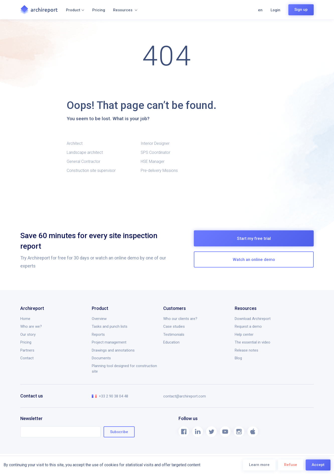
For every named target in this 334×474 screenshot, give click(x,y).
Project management (109, 342)
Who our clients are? (180, 318)
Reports (98, 334)
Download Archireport (253, 318)
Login (275, 10)
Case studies (174, 326)
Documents (101, 358)
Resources (125, 10)
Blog (238, 358)
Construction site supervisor (91, 170)
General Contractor (83, 161)
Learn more (259, 464)
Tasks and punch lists (109, 326)
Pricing (98, 10)
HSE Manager (152, 161)
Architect (74, 143)
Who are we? (31, 326)
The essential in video (252, 342)
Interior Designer (155, 143)
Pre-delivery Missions (159, 170)
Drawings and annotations (113, 350)
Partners (27, 350)
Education (171, 342)
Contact (27, 358)
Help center (244, 334)
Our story (28, 334)
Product (75, 10)
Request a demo (248, 326)
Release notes (246, 350)
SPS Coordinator (155, 152)
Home (25, 318)
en (260, 10)
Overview (99, 318)
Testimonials (173, 334)
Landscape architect (85, 152)
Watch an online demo (254, 259)
